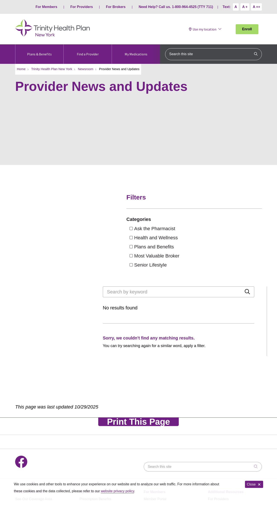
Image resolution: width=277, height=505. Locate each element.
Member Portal (155, 417)
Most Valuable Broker (222, 256)
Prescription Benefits (95, 417)
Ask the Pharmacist (220, 228)
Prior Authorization (93, 439)
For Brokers (116, 7)
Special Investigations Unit (198, 460)
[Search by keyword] (93, 198)
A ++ (256, 7)
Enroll (247, 29)
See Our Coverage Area (33, 417)
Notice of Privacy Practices (101, 460)
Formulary (87, 425)
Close (254, 484)
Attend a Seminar (28, 439)
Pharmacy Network (94, 432)
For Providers (81, 7)
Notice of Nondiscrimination (150, 460)
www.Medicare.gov (222, 432)
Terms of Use (64, 460)
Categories (206, 219)
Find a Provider (87, 50)
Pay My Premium (157, 425)
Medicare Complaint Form (228, 439)
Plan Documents (156, 432)
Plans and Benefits (219, 246)
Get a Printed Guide (30, 432)
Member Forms (155, 439)
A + (245, 7)
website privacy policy (117, 491)
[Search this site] (213, 54)
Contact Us (23, 460)
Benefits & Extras (28, 425)
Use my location (202, 29)
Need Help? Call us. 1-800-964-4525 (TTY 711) (176, 7)
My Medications (136, 50)
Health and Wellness (221, 237)
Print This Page (138, 340)
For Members (46, 7)
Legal (43, 460)
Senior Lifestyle (215, 265)
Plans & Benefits (39, 50)
